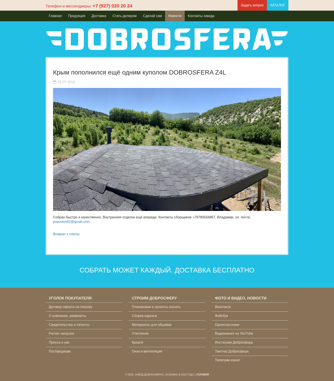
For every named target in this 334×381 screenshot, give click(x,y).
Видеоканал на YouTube (234, 333)
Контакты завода (201, 16)
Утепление (140, 333)
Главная (55, 16)
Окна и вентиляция (147, 351)
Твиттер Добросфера (232, 351)
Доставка (99, 16)
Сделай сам (152, 16)
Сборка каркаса (144, 316)
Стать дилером (125, 16)
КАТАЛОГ (277, 5)
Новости (174, 16)
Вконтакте (223, 307)
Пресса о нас (59, 342)
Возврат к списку (66, 234)
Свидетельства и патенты (69, 325)
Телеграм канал (227, 360)
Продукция (76, 16)
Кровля (137, 342)
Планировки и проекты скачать (156, 307)
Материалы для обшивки (151, 325)
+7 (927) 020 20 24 (112, 6)
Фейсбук (221, 316)
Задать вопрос (252, 5)
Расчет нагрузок (61, 333)
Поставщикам (60, 351)
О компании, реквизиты (67, 316)
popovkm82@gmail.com (71, 221)
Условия (202, 374)
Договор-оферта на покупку (70, 307)
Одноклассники (227, 325)
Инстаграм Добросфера (234, 342)
